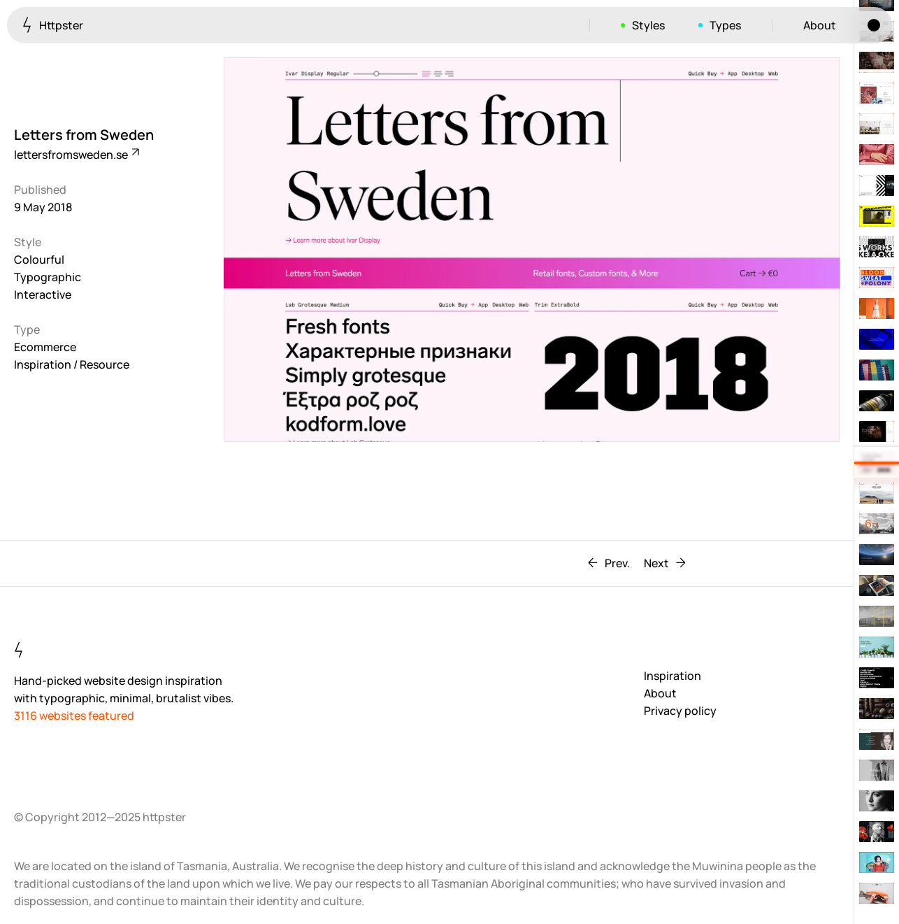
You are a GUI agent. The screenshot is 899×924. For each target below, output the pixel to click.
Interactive (42, 294)
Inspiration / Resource (71, 364)
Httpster (52, 25)
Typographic (47, 277)
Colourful (39, 259)
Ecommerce (45, 347)
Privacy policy (680, 710)
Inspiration (672, 675)
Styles (648, 25)
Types (725, 25)
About (819, 25)
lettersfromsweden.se (76, 154)
